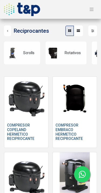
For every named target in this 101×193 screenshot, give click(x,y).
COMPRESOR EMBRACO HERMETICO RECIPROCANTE (69, 132)
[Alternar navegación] (91, 9)
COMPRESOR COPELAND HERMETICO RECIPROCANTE (20, 132)
